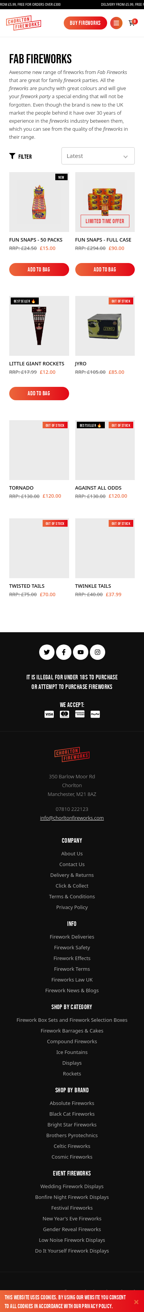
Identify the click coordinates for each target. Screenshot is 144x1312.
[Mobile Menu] (116, 23)
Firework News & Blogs (72, 990)
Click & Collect (72, 885)
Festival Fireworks (72, 1207)
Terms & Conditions (72, 896)
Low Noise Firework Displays (72, 1239)
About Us (72, 853)
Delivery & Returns (72, 874)
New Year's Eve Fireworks (72, 1218)
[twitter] (47, 652)
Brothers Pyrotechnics (72, 1135)
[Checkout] (132, 23)
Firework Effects (72, 958)
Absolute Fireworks (72, 1103)
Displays (72, 1062)
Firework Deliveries (72, 936)
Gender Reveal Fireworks (72, 1229)
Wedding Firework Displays (72, 1186)
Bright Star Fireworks (71, 1124)
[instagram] (97, 652)
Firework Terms (72, 968)
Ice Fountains (72, 1052)
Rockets (72, 1073)
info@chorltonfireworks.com (72, 817)
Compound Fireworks (72, 1041)
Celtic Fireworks (72, 1146)
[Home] (23, 23)
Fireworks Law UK (72, 979)
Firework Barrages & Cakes (72, 1030)
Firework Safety (72, 947)
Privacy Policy (96, 1306)
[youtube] (80, 652)
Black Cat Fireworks (71, 1113)
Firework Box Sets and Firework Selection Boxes (72, 1019)
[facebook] (63, 652)
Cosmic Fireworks (71, 1156)
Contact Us (71, 864)
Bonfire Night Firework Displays (72, 1197)
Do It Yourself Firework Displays (72, 1250)
